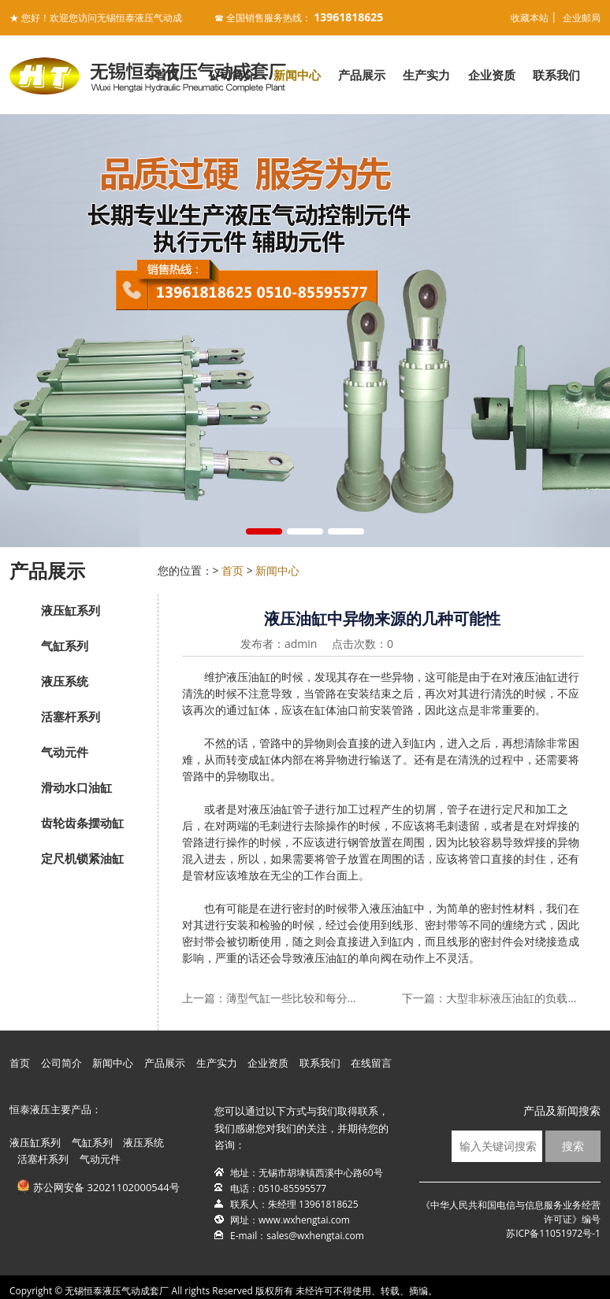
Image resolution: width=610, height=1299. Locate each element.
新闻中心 (297, 75)
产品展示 (361, 75)
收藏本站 (530, 17)
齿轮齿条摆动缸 (82, 823)
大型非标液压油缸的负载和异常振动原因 (514, 997)
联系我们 (556, 75)
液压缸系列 (70, 610)
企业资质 (491, 75)
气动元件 (64, 752)
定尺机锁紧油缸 (82, 858)
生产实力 (426, 75)
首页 (167, 75)
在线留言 (371, 1063)
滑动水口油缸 (76, 787)
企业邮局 (582, 17)
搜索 (573, 1145)
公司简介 (231, 75)
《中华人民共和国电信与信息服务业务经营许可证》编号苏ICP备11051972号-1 (511, 1219)
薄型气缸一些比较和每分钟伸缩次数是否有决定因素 (294, 997)
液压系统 (64, 681)
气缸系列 (64, 645)
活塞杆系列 (70, 716)
